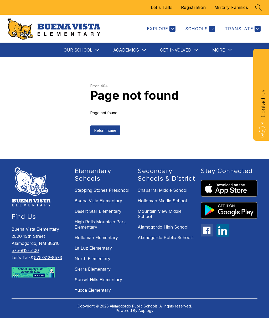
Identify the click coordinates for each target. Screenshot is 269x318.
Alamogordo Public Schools (166, 237)
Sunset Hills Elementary (98, 279)
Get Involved (175, 50)
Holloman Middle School (162, 200)
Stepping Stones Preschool (102, 190)
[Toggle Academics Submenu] (144, 50)
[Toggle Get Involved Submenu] (196, 50)
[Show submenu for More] (218, 50)
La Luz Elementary (93, 248)
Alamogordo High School (163, 227)
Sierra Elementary (93, 269)
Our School (78, 50)
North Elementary (92, 258)
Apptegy (145, 310)
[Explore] (160, 29)
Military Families (231, 7)
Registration (193, 7)
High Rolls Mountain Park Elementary (100, 224)
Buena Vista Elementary (98, 200)
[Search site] (258, 7)
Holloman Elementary (96, 237)
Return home (105, 130)
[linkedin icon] (222, 235)
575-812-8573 (48, 257)
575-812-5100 (25, 250)
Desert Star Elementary (98, 211)
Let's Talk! (162, 7)
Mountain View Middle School (160, 214)
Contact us (262, 103)
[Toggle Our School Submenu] (97, 50)
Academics (126, 50)
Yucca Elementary (93, 290)
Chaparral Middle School (162, 190)
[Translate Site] (242, 29)
